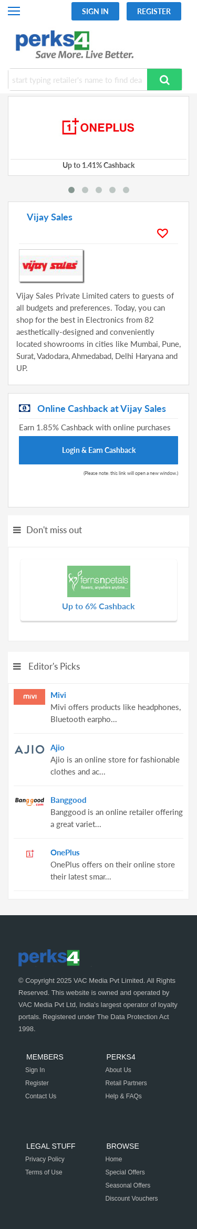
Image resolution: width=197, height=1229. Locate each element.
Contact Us (40, 1096)
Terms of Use (44, 1172)
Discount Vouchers (132, 1198)
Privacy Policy (45, 1159)
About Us (118, 1070)
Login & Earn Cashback (99, 450)
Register (154, 11)
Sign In (95, 11)
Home (114, 1159)
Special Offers (125, 1172)
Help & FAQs (124, 1096)
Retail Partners (126, 1083)
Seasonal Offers (128, 1185)
